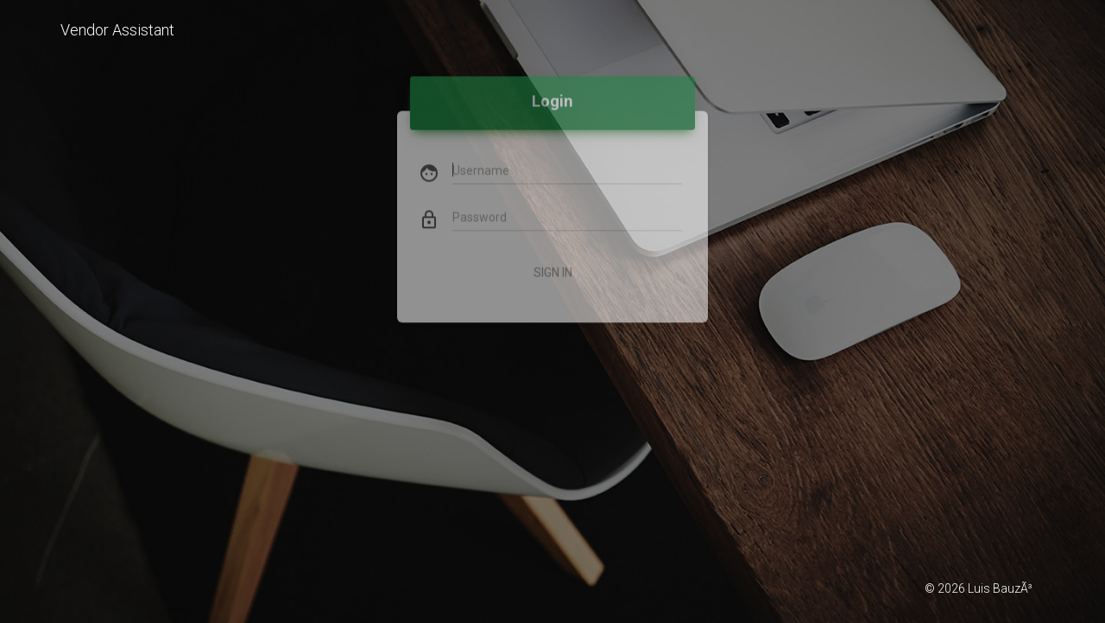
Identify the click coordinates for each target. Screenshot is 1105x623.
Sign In (553, 252)
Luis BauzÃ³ (1000, 588)
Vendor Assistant (117, 30)
